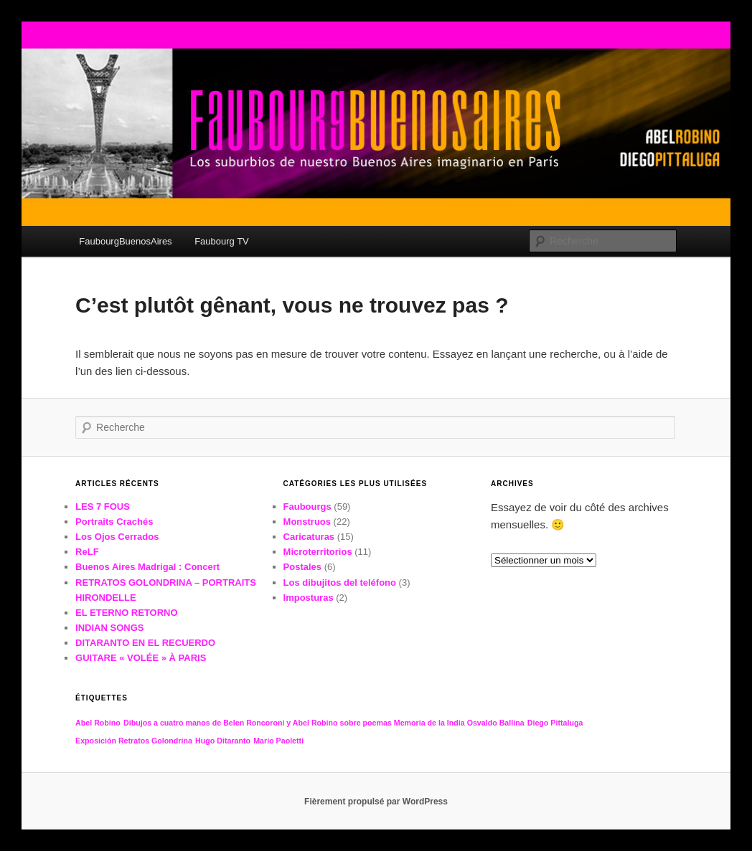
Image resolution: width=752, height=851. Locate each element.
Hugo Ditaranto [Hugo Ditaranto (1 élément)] (222, 740)
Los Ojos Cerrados (117, 536)
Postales (302, 566)
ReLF (87, 551)
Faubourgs (307, 506)
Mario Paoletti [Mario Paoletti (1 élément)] (278, 740)
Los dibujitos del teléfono (339, 582)
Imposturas (308, 597)
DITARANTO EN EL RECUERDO (145, 642)
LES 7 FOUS (102, 506)
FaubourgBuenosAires (125, 241)
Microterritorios (317, 551)
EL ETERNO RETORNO (126, 612)
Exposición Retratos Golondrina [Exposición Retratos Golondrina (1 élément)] (133, 740)
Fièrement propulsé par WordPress (376, 802)
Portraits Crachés (114, 521)
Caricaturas (309, 536)
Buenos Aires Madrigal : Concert (147, 566)
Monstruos (307, 521)
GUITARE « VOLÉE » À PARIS (140, 657)
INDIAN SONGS (109, 627)
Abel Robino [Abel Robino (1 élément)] (98, 722)
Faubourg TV (221, 241)
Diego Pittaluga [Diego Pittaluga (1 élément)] (555, 722)
